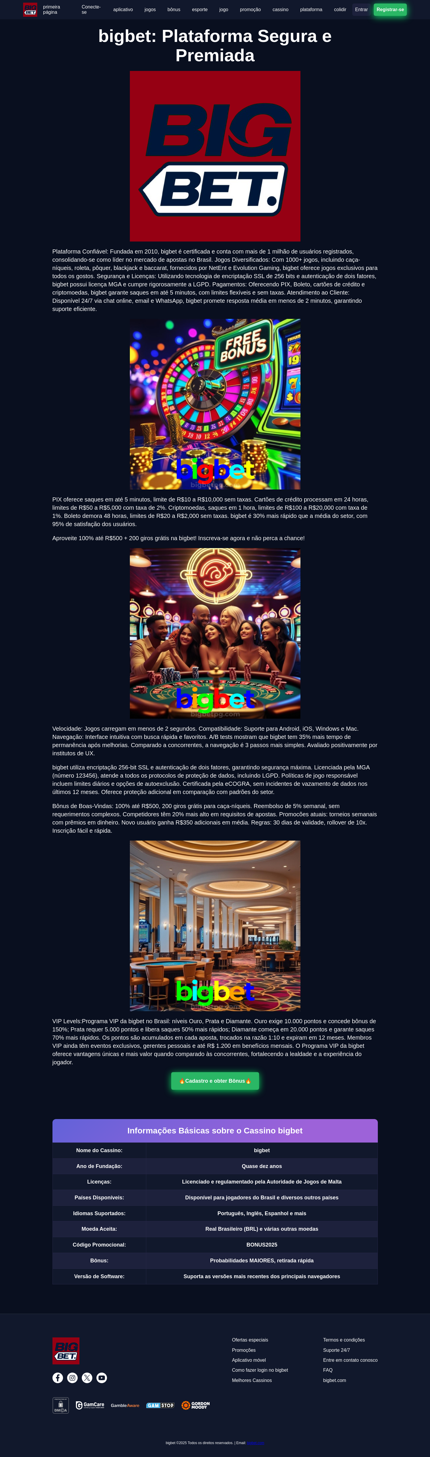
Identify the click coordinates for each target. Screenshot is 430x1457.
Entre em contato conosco (350, 1360)
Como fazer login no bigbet (260, 1370)
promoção (250, 9)
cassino (280, 9)
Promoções (244, 1350)
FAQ (328, 1370)
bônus (174, 9)
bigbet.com (255, 1443)
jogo (224, 9)
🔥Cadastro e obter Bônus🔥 (215, 1081)
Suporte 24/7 (336, 1350)
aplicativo (123, 9)
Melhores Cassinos (252, 1380)
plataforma (311, 9)
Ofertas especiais (250, 1339)
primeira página (51, 9)
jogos (150, 9)
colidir (340, 9)
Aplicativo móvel (249, 1360)
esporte (200, 9)
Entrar (361, 9)
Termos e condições (344, 1339)
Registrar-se (390, 9)
